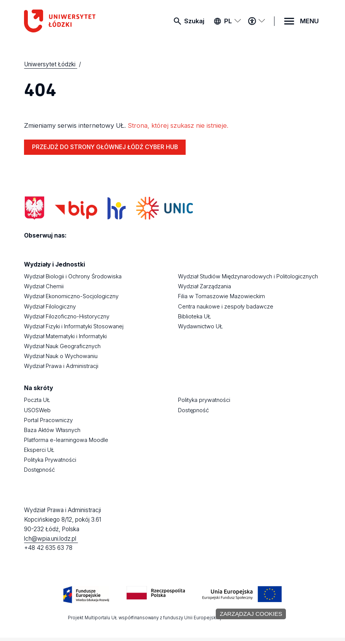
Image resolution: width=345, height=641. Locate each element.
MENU (309, 21)
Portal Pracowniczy (48, 420)
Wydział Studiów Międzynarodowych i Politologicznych (248, 276)
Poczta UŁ (37, 400)
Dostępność (39, 469)
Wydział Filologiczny (50, 306)
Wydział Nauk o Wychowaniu (61, 356)
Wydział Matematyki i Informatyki (65, 336)
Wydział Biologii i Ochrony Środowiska (73, 276)
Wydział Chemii (44, 286)
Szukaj (194, 21)
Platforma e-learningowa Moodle (66, 440)
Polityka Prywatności (50, 459)
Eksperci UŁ (39, 450)
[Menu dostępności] (256, 21)
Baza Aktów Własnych (52, 430)
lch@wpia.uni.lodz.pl (51, 538)
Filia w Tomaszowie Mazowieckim (221, 296)
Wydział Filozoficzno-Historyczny (66, 316)
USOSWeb (37, 410)
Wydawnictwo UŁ (200, 326)
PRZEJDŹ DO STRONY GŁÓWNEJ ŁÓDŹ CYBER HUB (105, 147)
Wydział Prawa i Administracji (61, 366)
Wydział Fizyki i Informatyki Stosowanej (74, 326)
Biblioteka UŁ (194, 316)
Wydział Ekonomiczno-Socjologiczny (71, 296)
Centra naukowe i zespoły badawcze (225, 306)
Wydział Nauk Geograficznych (62, 346)
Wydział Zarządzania (204, 286)
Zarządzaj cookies (251, 613)
